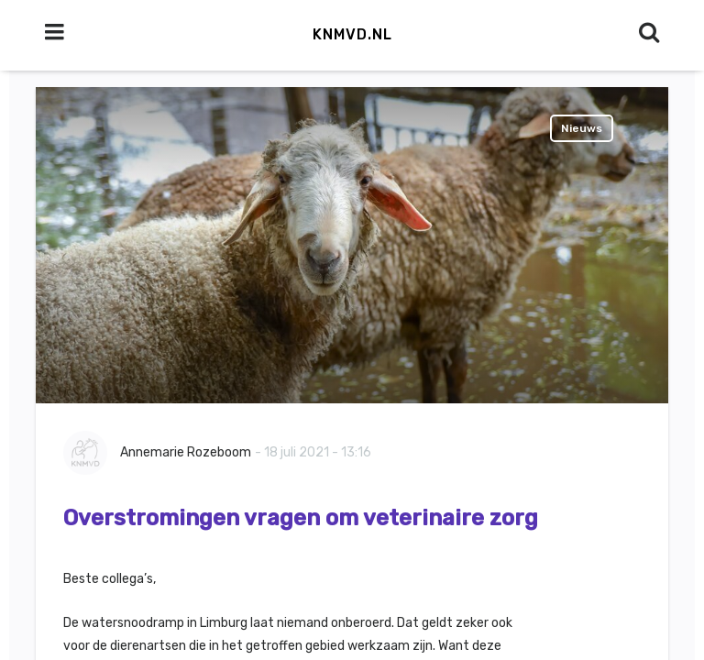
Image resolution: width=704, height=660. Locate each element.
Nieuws (581, 128)
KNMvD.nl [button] (352, 34)
